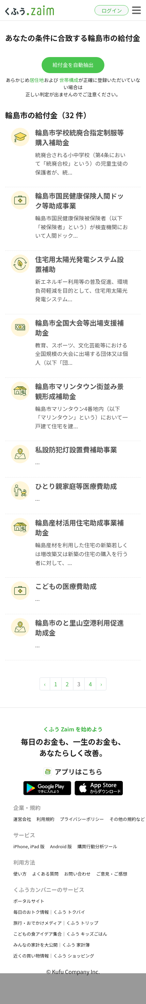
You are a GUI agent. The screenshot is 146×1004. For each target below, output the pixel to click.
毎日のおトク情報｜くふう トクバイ (49, 912)
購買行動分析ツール (97, 846)
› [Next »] (101, 684)
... (37, 462)
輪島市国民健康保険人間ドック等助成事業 (79, 200)
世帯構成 (68, 80)
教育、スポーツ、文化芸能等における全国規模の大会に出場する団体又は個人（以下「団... (81, 354)
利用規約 (45, 819)
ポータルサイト (28, 901)
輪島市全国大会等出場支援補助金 (79, 328)
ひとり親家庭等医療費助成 (76, 486)
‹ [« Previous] (45, 684)
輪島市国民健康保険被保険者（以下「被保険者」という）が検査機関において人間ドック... (81, 226)
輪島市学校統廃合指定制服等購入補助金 (79, 137)
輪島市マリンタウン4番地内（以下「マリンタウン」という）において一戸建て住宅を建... (81, 417)
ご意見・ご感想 (111, 873)
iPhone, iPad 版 (29, 846)
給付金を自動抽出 (73, 64)
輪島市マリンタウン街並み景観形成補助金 (79, 391)
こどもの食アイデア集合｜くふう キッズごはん (60, 934)
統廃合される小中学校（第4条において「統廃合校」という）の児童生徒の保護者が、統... (81, 163)
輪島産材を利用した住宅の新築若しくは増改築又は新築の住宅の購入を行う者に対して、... (81, 553)
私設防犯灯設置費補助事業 (76, 449)
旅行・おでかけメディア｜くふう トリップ (55, 923)
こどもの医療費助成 (66, 586)
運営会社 (22, 819)
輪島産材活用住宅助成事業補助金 (79, 527)
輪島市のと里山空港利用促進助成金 (79, 627)
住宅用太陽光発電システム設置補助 (79, 264)
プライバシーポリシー (82, 819)
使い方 (20, 873)
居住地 (37, 80)
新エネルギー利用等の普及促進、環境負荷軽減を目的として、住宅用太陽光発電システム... (81, 290)
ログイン (111, 10)
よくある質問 (45, 873)
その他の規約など (127, 819)
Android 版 (61, 846)
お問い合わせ (77, 873)
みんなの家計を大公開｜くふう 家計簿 (51, 944)
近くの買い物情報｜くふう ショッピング (53, 955)
